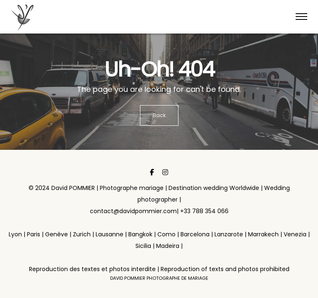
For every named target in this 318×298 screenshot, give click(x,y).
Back (159, 115)
